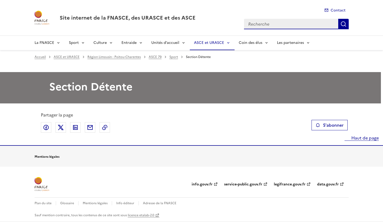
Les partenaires (290, 42)
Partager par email (90, 127)
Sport (74, 42)
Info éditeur (125, 203)
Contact (338, 10)
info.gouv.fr (202, 184)
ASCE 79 (155, 57)
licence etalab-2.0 (141, 215)
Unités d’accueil (165, 42)
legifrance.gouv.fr (290, 184)
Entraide (129, 42)
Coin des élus (250, 42)
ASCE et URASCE (209, 42)
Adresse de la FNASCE (159, 203)
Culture (100, 42)
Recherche (343, 24)
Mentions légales (95, 203)
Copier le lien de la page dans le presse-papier (104, 127)
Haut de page (364, 138)
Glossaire (67, 203)
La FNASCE (44, 42)
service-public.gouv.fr (243, 184)
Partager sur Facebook (46, 127)
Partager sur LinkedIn (75, 127)
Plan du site (43, 203)
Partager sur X (60, 127)
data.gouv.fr (328, 184)
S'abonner (329, 125)
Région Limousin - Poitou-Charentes (114, 57)
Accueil (40, 57)
